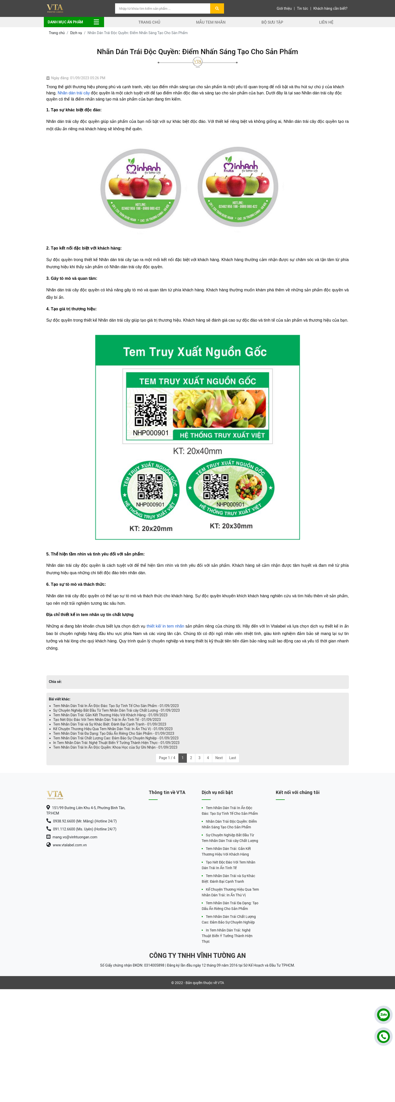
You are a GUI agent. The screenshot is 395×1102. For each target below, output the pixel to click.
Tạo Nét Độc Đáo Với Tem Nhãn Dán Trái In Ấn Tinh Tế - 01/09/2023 (107, 720)
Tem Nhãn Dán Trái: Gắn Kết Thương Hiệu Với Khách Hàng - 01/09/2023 (110, 715)
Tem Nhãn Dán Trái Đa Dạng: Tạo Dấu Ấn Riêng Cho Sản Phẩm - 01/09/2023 (113, 733)
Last (232, 758)
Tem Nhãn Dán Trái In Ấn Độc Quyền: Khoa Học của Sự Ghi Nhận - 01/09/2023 (115, 747)
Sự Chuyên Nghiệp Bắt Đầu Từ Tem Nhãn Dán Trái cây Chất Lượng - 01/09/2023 (116, 710)
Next (219, 758)
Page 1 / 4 (167, 758)
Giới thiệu (284, 8)
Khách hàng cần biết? (330, 8)
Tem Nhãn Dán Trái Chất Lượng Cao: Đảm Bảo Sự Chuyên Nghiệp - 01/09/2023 (116, 738)
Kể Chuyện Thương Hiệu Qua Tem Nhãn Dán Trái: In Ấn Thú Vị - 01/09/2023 (113, 729)
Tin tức (302, 8)
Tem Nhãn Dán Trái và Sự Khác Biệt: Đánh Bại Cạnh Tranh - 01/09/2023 (109, 724)
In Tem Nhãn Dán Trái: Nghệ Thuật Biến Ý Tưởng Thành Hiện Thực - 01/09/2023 (116, 743)
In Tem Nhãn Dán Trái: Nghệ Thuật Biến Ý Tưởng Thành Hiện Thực (227, 936)
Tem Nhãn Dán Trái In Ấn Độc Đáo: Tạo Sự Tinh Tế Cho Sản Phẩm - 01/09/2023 (116, 706)
